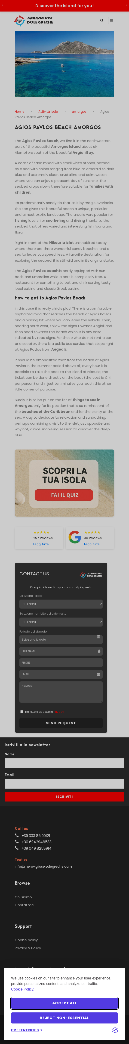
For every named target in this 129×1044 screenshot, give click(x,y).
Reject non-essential (64, 1017)
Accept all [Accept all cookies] (64, 1003)
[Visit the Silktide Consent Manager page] (115, 1030)
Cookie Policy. (22, 989)
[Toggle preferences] (27, 1030)
